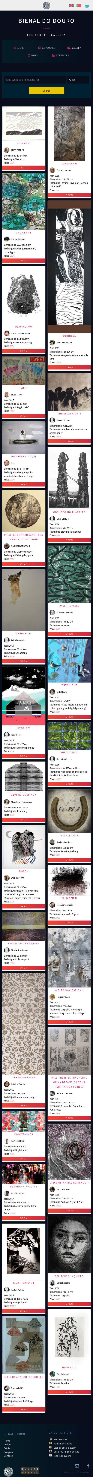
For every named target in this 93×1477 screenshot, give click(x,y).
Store (19, 47)
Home (7, 1440)
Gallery (74, 47)
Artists (7, 1444)
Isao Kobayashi (62, 1455)
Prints (7, 1448)
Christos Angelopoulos (66, 1451)
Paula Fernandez (63, 1443)
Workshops (60, 55)
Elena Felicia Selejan (65, 1447)
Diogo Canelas (83, 1472)
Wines (33, 55)
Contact (8, 1455)
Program (9, 1452)
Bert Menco (60, 1439)
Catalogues (46, 47)
